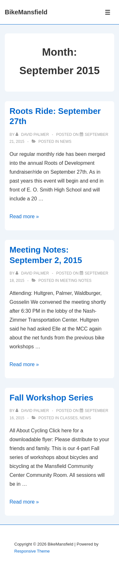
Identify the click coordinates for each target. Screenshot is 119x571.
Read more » (24, 216)
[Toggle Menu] (108, 12)
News (65, 141)
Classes (68, 418)
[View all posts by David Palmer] (33, 134)
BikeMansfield (26, 12)
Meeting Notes (75, 280)
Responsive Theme (32, 551)
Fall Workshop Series (51, 397)
